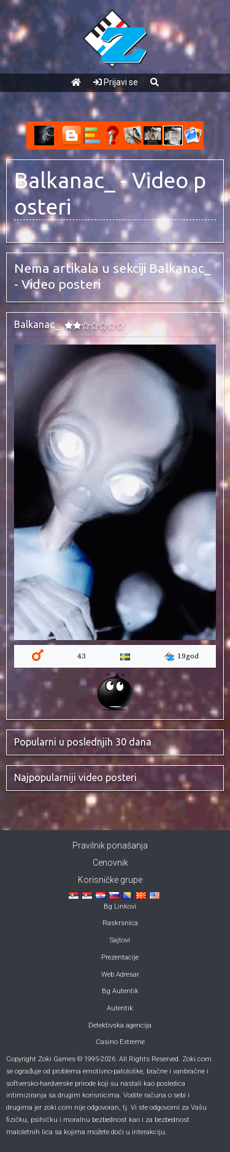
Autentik (120, 1008)
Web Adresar (120, 974)
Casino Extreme (120, 1042)
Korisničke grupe (110, 880)
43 (81, 655)
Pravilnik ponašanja (110, 845)
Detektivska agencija (119, 1025)
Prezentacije (120, 957)
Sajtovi (120, 940)
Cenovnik (110, 863)
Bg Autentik (120, 991)
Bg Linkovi (120, 906)
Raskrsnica (120, 923)
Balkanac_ (64, 180)
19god (181, 656)
